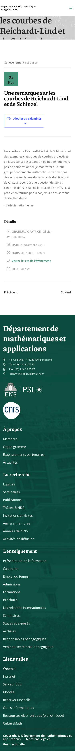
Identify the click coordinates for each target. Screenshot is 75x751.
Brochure (10, 600)
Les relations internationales (24, 607)
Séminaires (11, 492)
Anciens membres (16, 523)
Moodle (8, 692)
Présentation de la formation (25, 561)
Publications (12, 500)
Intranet (9, 676)
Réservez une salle (17, 700)
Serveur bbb (12, 684)
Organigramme (14, 447)
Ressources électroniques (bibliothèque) (33, 715)
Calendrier (11, 568)
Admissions (11, 584)
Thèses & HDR (13, 507)
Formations (11, 592)
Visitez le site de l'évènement (31, 261)
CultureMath (12, 723)
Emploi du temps (16, 576)
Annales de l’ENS (15, 531)
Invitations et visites (18, 515)
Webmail (9, 668)
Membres (10, 439)
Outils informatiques (18, 708)
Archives (9, 631)
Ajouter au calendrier (27, 118)
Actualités (10, 462)
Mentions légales (38, 739)
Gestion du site (14, 744)
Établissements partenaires (23, 454)
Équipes (9, 484)
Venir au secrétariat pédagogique (28, 647)
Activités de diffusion (18, 539)
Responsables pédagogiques (24, 639)
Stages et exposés (16, 623)
